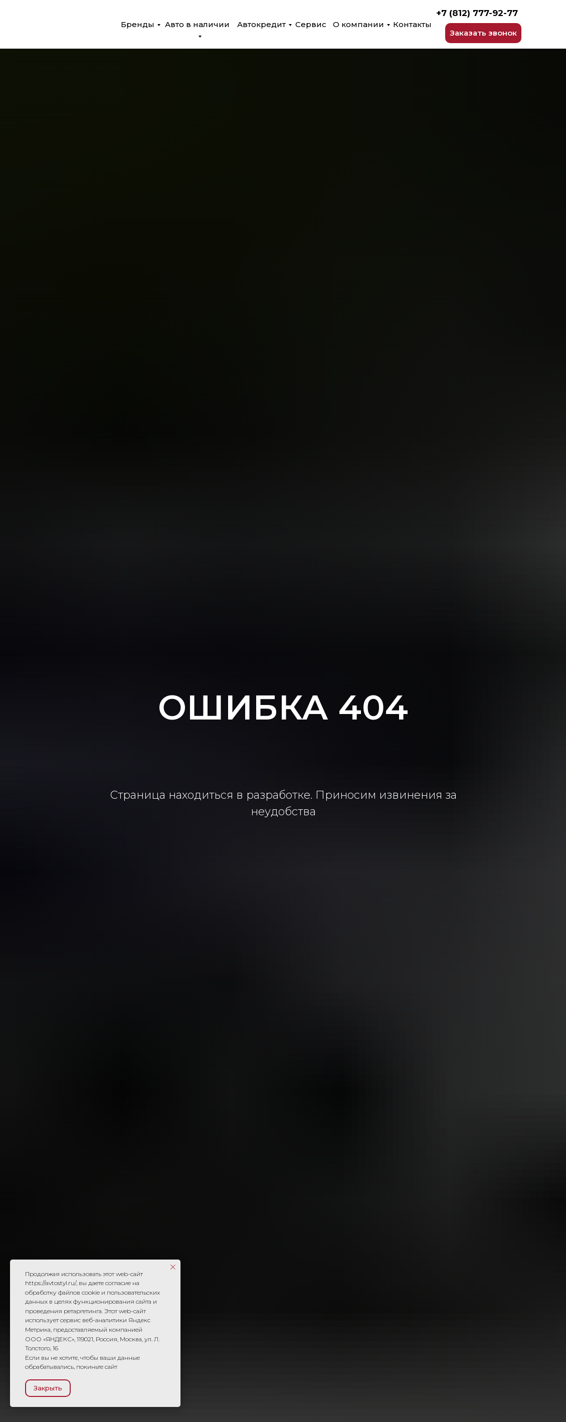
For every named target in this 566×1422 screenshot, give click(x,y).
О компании (358, 24)
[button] (483, 33)
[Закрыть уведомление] (173, 1267)
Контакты (412, 24)
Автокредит (261, 24)
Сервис (310, 24)
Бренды (137, 24)
